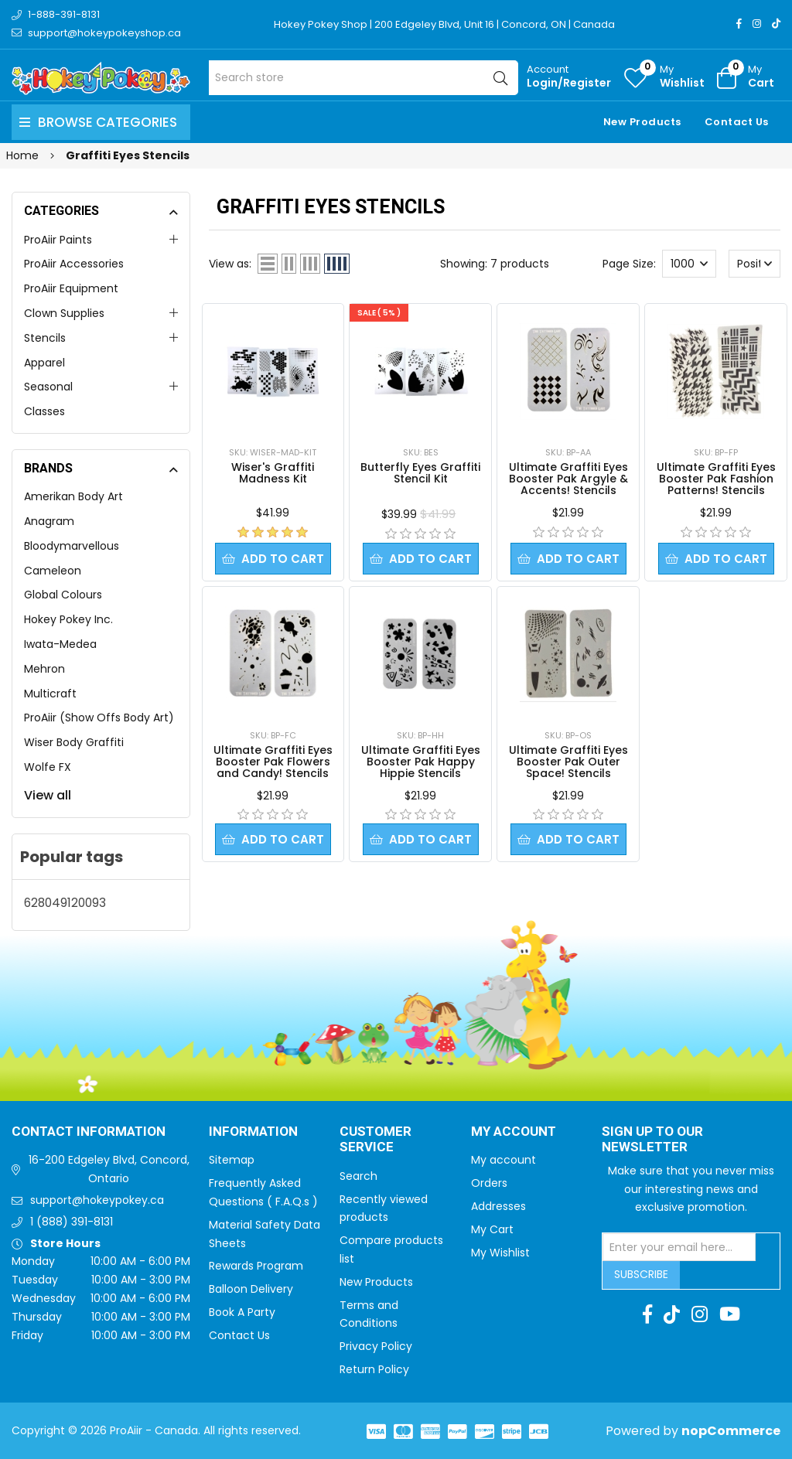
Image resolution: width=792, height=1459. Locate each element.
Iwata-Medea (60, 644)
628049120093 (65, 903)
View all (47, 795)
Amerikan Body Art (73, 496)
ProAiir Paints (58, 239)
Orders (489, 1183)
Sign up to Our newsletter (652, 1140)
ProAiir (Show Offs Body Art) (99, 717)
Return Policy (374, 1369)
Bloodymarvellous (71, 546)
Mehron (44, 669)
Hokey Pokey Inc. (68, 619)
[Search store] (363, 77)
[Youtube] (729, 1314)
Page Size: (629, 263)
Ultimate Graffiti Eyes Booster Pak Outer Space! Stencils (568, 761)
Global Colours (63, 594)
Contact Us (737, 121)
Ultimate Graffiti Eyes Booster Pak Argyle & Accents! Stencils (568, 478)
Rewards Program (256, 1265)
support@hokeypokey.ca (97, 1200)
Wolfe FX (47, 767)
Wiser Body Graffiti (74, 742)
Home (22, 155)
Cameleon (52, 570)
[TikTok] (776, 24)
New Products (642, 121)
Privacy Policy (376, 1346)
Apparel (44, 362)
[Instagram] (757, 24)
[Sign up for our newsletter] (679, 1247)
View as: (230, 263)
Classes (44, 411)
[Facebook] (739, 24)
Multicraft (50, 693)
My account (503, 1160)
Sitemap (231, 1160)
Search (358, 1176)
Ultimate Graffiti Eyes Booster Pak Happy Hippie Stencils (420, 761)
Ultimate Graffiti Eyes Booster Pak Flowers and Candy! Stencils (273, 761)
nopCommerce (730, 1431)
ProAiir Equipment (71, 288)
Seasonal (48, 386)
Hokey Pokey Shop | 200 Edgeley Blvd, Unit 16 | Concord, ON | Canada (444, 24)
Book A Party (242, 1312)
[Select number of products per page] (689, 264)
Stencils (45, 338)
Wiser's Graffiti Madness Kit (272, 472)
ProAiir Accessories (74, 263)
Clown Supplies (64, 313)
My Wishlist (500, 1252)
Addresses (498, 1206)
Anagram (49, 521)
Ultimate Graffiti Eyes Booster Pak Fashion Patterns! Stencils (716, 478)
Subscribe (641, 1274)
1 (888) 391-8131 (71, 1221)
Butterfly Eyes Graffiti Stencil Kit (420, 472)
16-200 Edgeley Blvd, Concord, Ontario (109, 1169)
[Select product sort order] (755, 264)
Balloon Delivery (251, 1289)
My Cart (492, 1229)
